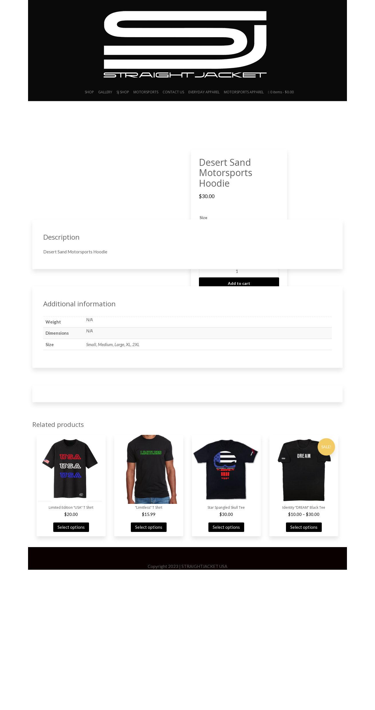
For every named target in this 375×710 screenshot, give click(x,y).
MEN (267, 300)
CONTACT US (173, 92)
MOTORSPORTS (145, 92)
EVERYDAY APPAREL (204, 92)
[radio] (207, 233)
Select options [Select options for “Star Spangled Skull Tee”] (226, 667)
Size (203, 217)
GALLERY (105, 92)
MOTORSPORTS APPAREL (244, 92)
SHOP (89, 92)
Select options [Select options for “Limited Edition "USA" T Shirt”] (71, 667)
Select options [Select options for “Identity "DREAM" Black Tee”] (303, 667)
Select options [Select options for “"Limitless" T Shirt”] (148, 667)
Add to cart (239, 283)
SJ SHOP (123, 92)
